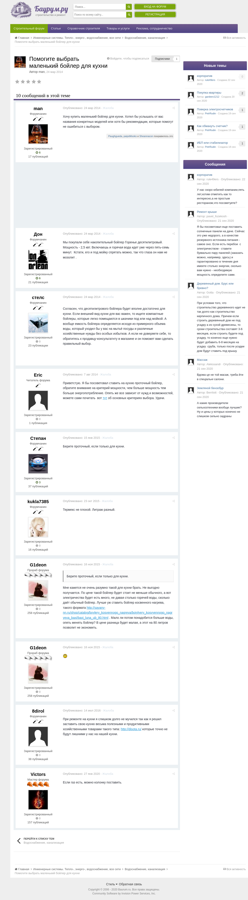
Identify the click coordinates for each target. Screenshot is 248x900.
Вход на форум (155, 6)
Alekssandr (214, 364)
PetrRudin (210, 113)
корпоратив (204, 76)
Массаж (202, 359)
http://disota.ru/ (132, 729)
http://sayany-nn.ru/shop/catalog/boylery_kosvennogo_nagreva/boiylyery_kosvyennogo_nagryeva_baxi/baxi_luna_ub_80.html (118, 612)
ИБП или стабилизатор (212, 142)
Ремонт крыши (207, 211)
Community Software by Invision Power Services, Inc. (124, 893)
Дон (38, 234)
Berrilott (212, 392)
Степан (38, 438)
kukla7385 (38, 501)
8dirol (38, 711)
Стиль (112, 884)
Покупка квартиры (209, 92)
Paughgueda (116, 136)
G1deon (38, 564)
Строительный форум (29, 28)
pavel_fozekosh (217, 216)
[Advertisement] (97, 197)
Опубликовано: (82, 108)
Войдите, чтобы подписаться (129, 58)
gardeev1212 (212, 96)
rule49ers (210, 80)
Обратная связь (130, 884)
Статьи (56, 28)
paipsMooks (130, 136)
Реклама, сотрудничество (154, 28)
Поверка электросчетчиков (215, 109)
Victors (38, 774)
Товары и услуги (118, 28)
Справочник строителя (83, 28)
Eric (38, 375)
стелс (38, 297)
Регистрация (155, 14)
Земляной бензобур (210, 388)
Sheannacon (147, 136)
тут (105, 398)
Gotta (210, 292)
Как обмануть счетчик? (212, 126)
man (42, 72)
